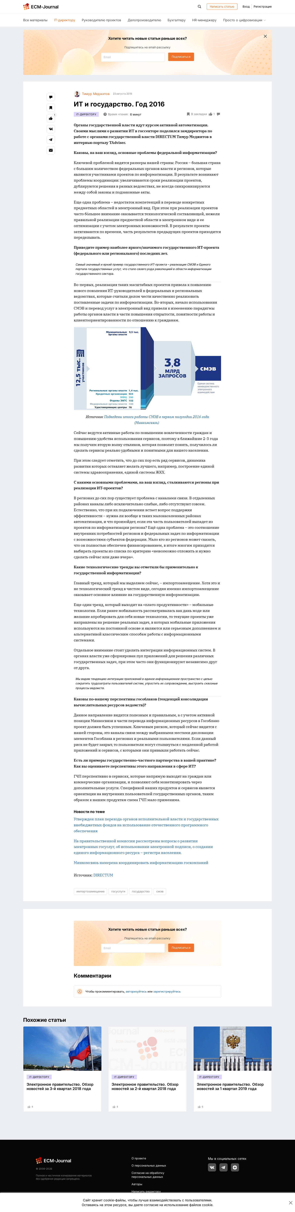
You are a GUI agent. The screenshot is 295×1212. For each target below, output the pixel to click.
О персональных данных (149, 1165)
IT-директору (64, 20)
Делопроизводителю (144, 20)
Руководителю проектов (101, 20)
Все (35, 20)
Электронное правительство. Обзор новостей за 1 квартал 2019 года (230, 1086)
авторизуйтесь (136, 991)
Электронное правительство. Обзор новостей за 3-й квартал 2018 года (60, 1086)
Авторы (137, 1184)
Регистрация (263, 6)
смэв (159, 891)
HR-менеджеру (204, 20)
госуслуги (118, 891)
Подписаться (181, 56)
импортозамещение (90, 891)
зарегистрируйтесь (167, 991)
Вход (246, 6)
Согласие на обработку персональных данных (148, 1175)
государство (141, 891)
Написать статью (222, 6)
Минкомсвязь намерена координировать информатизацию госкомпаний (141, 862)
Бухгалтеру (177, 20)
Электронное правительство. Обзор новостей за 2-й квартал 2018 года (145, 1086)
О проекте (139, 1158)
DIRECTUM (103, 875)
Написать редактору (146, 1191)
